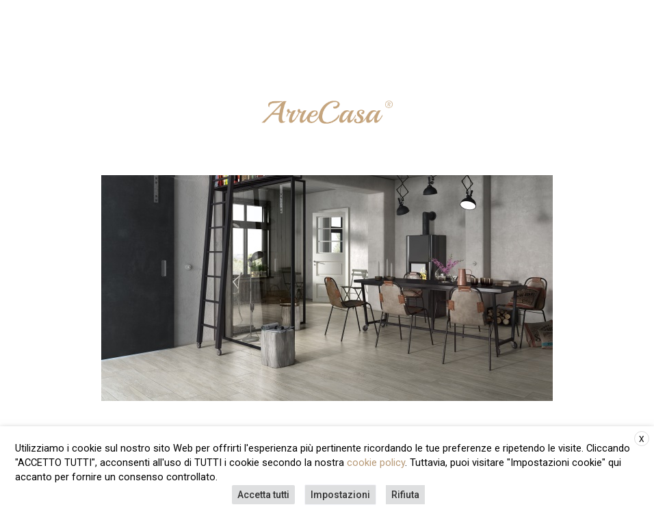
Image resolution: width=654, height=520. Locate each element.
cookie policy (376, 462)
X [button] (641, 439)
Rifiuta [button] (405, 494)
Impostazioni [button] (340, 494)
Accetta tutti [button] (263, 494)
